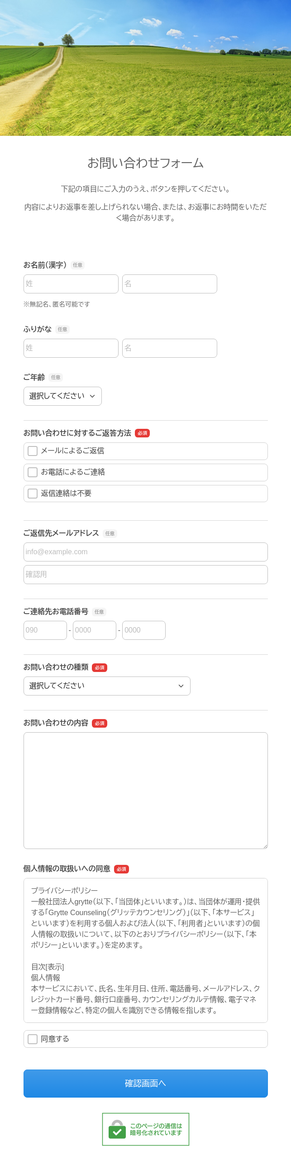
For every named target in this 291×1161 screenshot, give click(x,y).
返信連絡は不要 (60, 494)
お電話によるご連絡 (66, 472)
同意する (49, 1039)
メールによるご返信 (66, 451)
